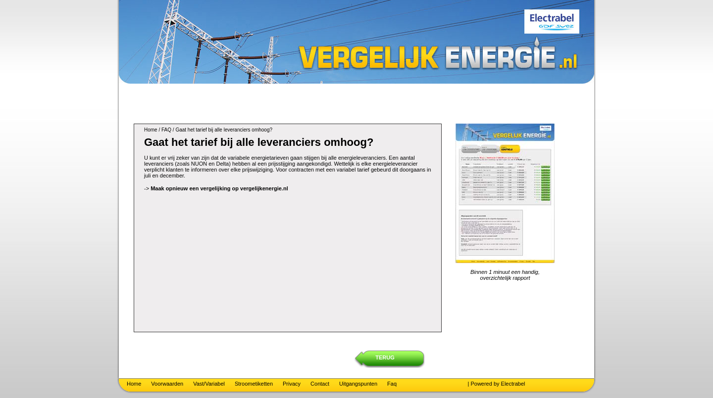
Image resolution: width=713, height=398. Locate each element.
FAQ (166, 130)
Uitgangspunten (358, 384)
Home (150, 130)
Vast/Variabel (209, 384)
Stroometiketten (254, 384)
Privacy (292, 384)
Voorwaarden (167, 384)
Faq (392, 384)
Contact (319, 384)
